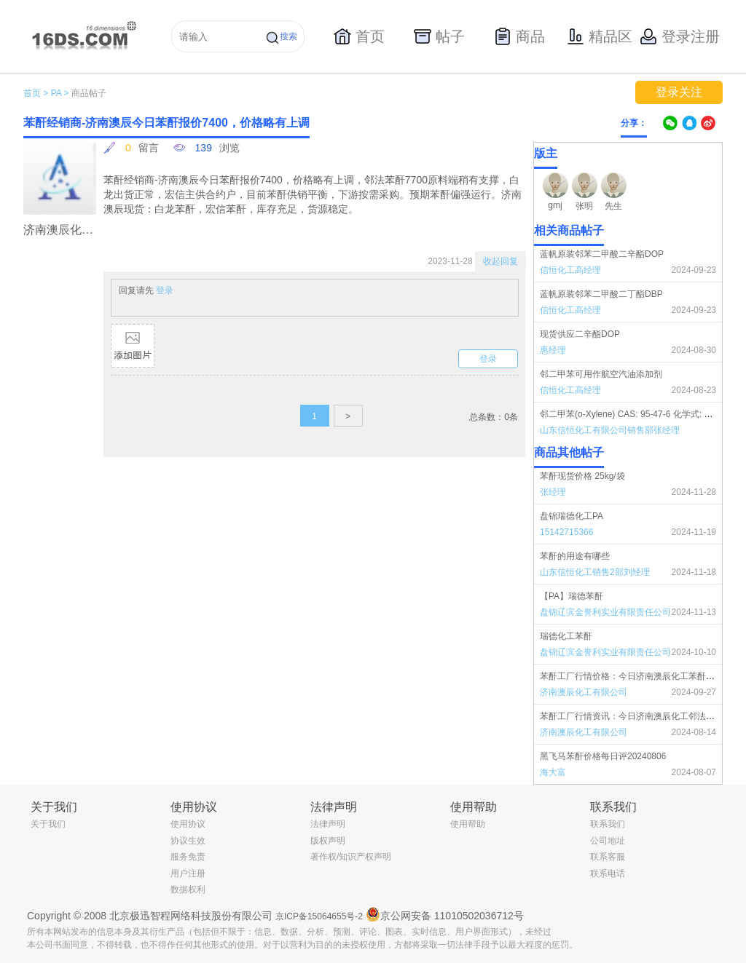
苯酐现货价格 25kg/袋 (582, 476)
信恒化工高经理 (570, 270)
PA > (60, 93)
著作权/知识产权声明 (350, 857)
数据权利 (187, 889)
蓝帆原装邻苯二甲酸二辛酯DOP (602, 254)
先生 (613, 206)
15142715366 (566, 532)
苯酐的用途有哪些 (575, 556)
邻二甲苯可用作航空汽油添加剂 (601, 374)
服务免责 (187, 857)
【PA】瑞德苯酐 (571, 596)
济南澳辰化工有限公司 (583, 692)
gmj (555, 205)
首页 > (35, 93)
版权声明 (327, 841)
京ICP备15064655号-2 (319, 916)
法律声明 (327, 824)
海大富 (553, 772)
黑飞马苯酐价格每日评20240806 (603, 756)
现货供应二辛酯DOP (580, 334)
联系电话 (607, 873)
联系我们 (607, 824)
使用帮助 (467, 824)
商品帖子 (88, 93)
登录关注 (679, 92)
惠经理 (553, 350)
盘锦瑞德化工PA (571, 516)
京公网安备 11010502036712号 (445, 914)
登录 (164, 290)
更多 (713, 453)
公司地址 (607, 841)
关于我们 (48, 824)
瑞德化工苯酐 (566, 636)
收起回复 (500, 261)
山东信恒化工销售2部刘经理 (595, 572)
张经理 (553, 492)
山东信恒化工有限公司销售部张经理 (610, 430)
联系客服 (607, 857)
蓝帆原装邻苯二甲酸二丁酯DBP (601, 294)
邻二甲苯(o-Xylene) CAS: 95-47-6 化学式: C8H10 (635, 414)
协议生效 (187, 841)
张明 (584, 206)
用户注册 (187, 873)
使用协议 (187, 824)
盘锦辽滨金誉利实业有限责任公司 (605, 612)
